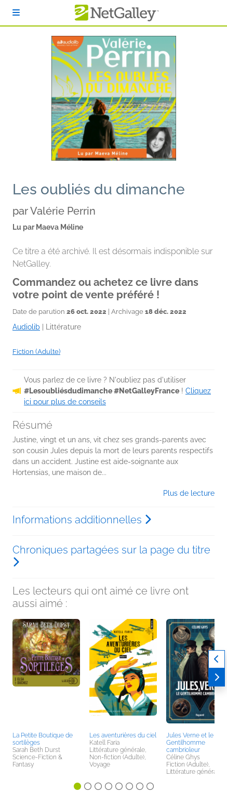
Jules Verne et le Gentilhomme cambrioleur (189, 743)
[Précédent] (216, 659)
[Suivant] (216, 677)
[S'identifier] (16, 12)
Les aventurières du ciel (122, 735)
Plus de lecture (189, 493)
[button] (46, 673)
